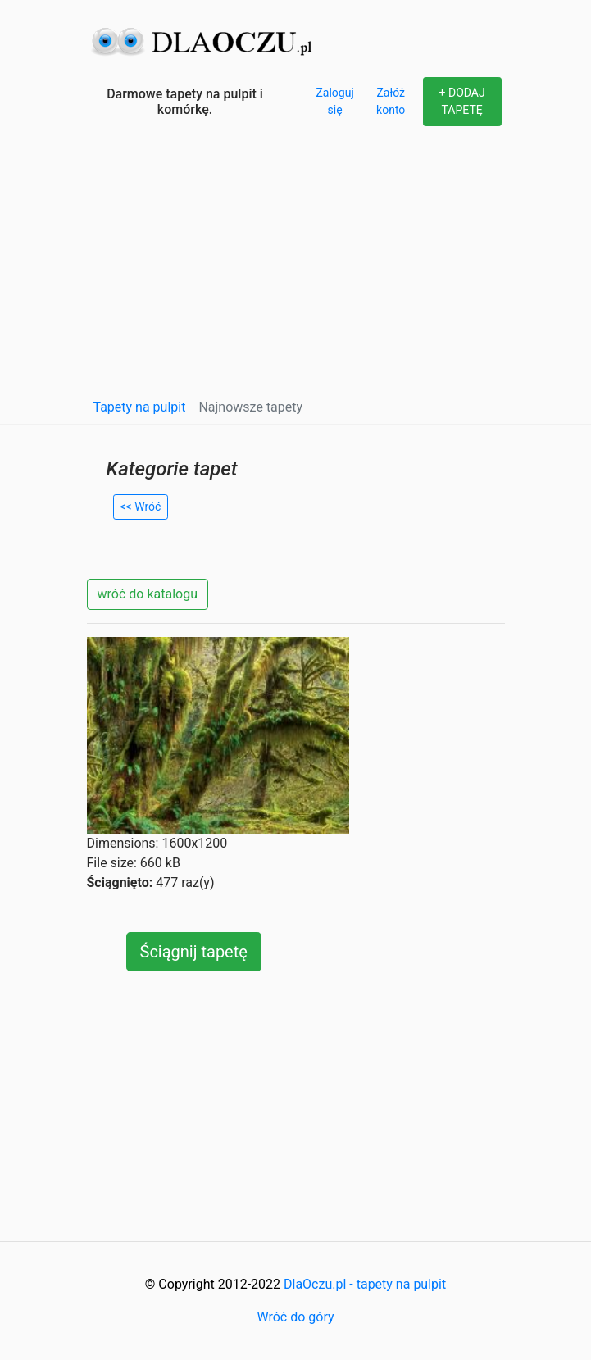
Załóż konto (390, 101)
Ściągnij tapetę (194, 952)
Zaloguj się (334, 101)
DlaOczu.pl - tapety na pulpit (365, 1284)
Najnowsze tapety (250, 407)
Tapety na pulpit (139, 407)
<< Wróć (140, 506)
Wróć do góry (295, 1317)
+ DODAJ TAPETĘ (462, 101)
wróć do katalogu (148, 594)
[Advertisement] (296, 265)
